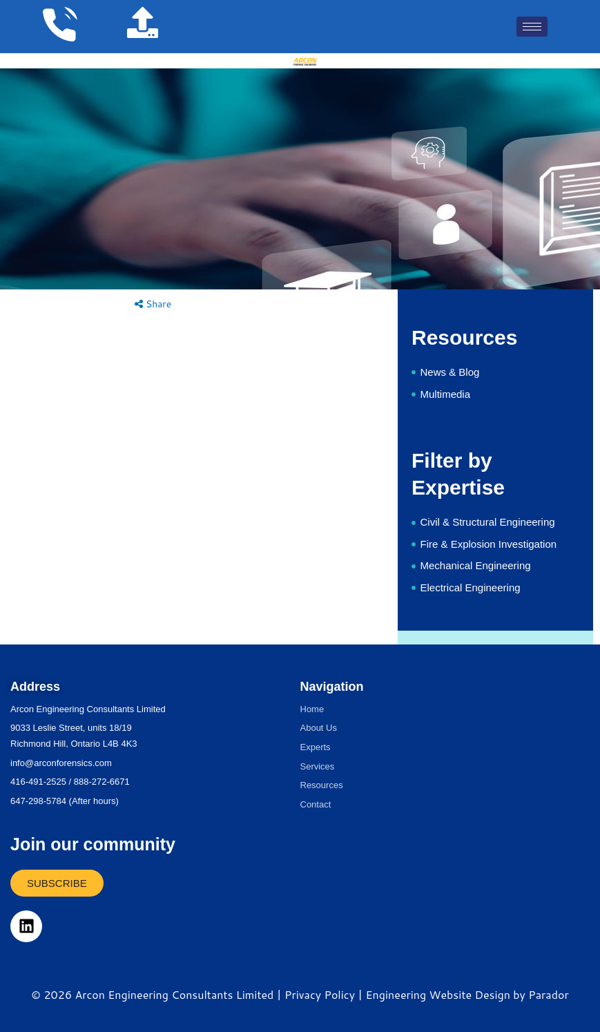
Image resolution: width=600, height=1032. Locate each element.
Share (153, 303)
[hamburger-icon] (532, 27)
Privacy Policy (319, 994)
